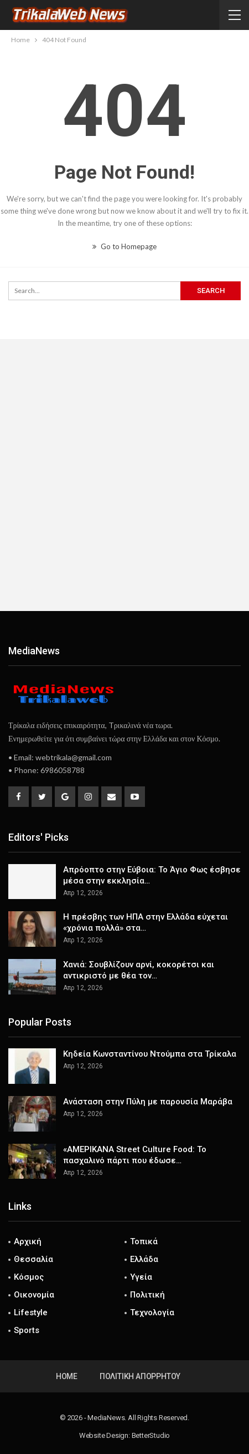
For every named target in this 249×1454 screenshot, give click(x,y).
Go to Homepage (124, 246)
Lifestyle (31, 1312)
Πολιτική (147, 1295)
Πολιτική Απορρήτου (140, 1376)
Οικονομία (34, 1295)
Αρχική (28, 1241)
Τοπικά (144, 1241)
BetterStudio (151, 1435)
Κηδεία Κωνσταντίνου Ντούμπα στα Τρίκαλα (149, 1054)
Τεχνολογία (152, 1312)
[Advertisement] (124, 475)
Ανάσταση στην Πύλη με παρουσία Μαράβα (147, 1102)
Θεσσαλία (33, 1259)
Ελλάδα (144, 1259)
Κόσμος (29, 1277)
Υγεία (141, 1277)
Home (66, 1376)
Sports (26, 1330)
